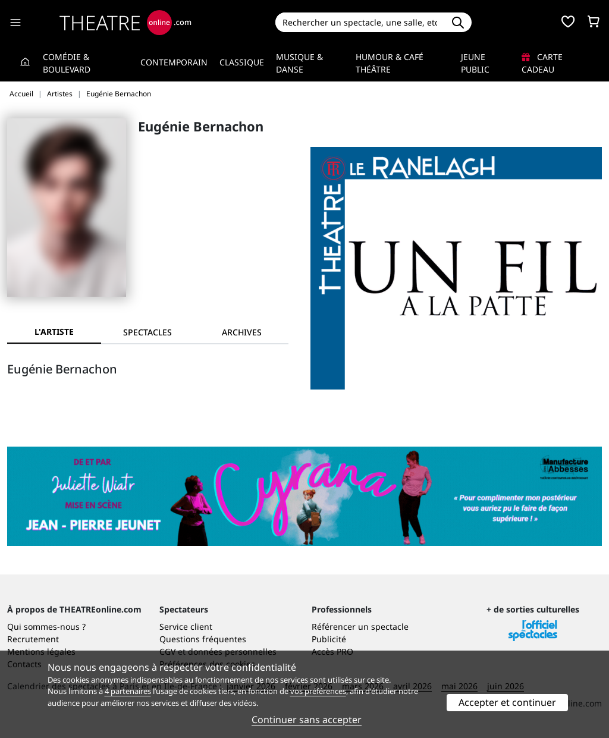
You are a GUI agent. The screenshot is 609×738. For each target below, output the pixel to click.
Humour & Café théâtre (389, 63)
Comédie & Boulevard (66, 63)
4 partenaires (128, 691)
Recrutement (33, 639)
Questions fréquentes (202, 639)
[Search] (360, 22)
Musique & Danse (299, 63)
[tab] (148, 332)
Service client (185, 626)
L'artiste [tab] (54, 331)
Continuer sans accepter (307, 719)
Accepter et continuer (507, 702)
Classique (241, 62)
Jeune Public (475, 63)
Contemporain (174, 62)
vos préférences (318, 691)
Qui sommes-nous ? (46, 626)
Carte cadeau (542, 63)
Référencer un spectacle (360, 626)
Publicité (329, 639)
